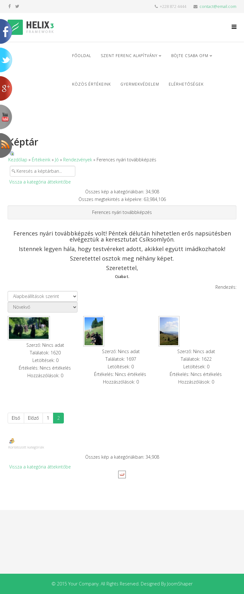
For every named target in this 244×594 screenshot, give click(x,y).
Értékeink (41, 160)
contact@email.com (218, 6)
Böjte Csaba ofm (189, 55)
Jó (57, 160)
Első (16, 418)
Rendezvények (77, 160)
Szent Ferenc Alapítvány (129, 55)
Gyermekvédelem (139, 84)
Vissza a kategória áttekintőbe (40, 182)
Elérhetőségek (186, 84)
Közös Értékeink (91, 84)
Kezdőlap (17, 160)
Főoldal (81, 55)
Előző (33, 418)
